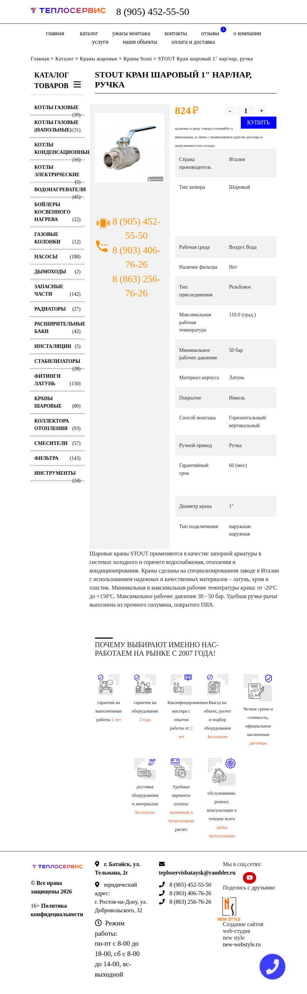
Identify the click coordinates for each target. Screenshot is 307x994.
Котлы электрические (58, 173)
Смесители (58, 443)
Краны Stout (137, 58)
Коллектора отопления (58, 425)
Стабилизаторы (58, 364)
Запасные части (58, 291)
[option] (129, 147)
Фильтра (58, 458)
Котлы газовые (58, 110)
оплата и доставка (193, 42)
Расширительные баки (59, 328)
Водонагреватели (59, 192)
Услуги (100, 42)
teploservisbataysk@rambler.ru (197, 873)
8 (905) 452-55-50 (152, 11)
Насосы (58, 256)
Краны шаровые (98, 58)
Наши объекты (140, 42)
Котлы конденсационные (59, 151)
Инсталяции (58, 346)
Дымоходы (58, 271)
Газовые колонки (58, 239)
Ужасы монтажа (131, 33)
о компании (247, 33)
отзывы (213, 31)
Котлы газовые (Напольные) (58, 127)
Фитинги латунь (58, 380)
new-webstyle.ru (242, 944)
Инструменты (58, 476)
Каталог (89, 33)
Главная (55, 33)
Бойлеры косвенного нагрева (58, 212)
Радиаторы (58, 309)
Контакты (175, 33)
